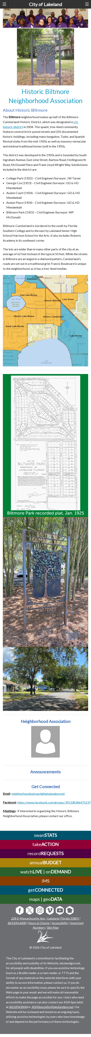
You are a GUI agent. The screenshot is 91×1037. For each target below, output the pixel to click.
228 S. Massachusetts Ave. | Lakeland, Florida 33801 (45, 918)
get (45, 890)
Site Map (52, 927)
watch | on (45, 871)
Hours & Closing (38, 923)
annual (45, 862)
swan (45, 835)
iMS (45, 880)
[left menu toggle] (4, 4)
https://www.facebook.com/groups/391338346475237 (54, 802)
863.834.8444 (18, 1007)
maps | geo (45, 899)
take (45, 844)
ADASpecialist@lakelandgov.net (52, 1007)
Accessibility (59, 923)
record (45, 853)
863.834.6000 (17, 923)
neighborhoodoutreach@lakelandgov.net (38, 793)
